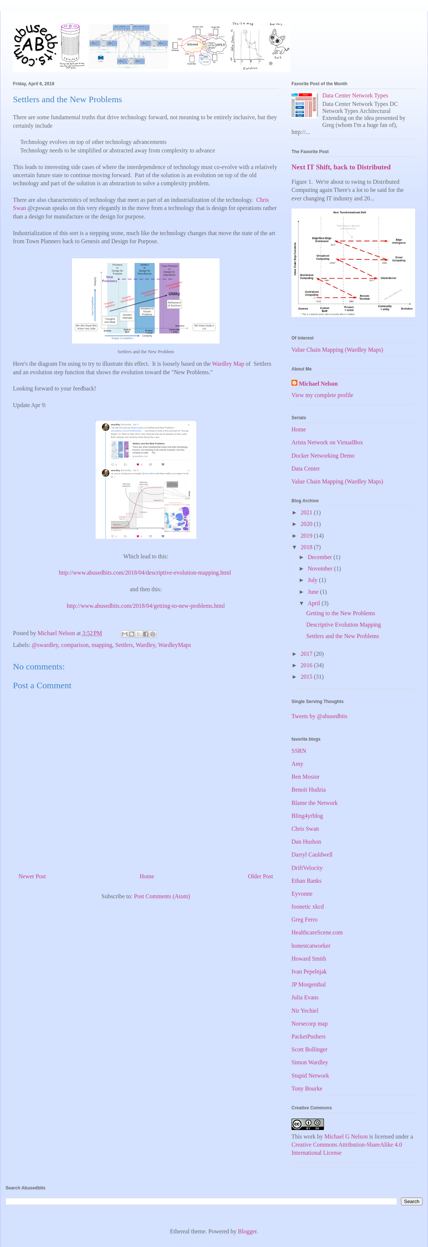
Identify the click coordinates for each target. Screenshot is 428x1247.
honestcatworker (311, 946)
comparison (75, 645)
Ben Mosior (305, 777)
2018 (307, 547)
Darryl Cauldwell (312, 854)
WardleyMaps (174, 645)
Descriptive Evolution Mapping (343, 624)
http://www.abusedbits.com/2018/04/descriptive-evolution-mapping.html (146, 572)
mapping (102, 645)
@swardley (45, 645)
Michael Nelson (318, 383)
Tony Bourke (306, 1088)
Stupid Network (310, 1075)
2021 (307, 512)
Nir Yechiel (304, 1010)
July (313, 580)
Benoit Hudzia (308, 789)
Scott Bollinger (309, 1049)
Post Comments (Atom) (162, 896)
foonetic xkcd (307, 906)
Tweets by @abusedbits (319, 716)
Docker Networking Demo (323, 455)
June (314, 592)
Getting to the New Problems (340, 613)
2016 (307, 665)
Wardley (145, 645)
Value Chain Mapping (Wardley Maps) (337, 350)
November (321, 568)
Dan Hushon (306, 841)
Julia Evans (304, 997)
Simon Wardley (309, 1062)
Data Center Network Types (355, 95)
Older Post (260, 876)
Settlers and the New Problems (342, 636)
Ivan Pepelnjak (309, 971)
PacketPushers (308, 1036)
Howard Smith (308, 958)
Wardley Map (228, 364)
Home (147, 876)
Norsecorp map (309, 1023)
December (321, 557)
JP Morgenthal (308, 984)
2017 (307, 654)
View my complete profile (322, 395)
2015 (307, 677)
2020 (307, 524)
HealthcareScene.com (317, 932)
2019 (307, 536)
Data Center (305, 468)
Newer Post (32, 876)
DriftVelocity (306, 868)
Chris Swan (305, 829)
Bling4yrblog (307, 816)
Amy (297, 764)
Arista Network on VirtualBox (327, 442)
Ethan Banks (306, 881)
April (315, 603)
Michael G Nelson (345, 1136)
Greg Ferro (304, 919)
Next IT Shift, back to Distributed (341, 167)
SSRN (298, 751)
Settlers (124, 645)
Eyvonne (302, 894)
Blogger (247, 1231)
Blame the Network (314, 803)
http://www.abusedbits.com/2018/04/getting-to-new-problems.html (146, 606)
